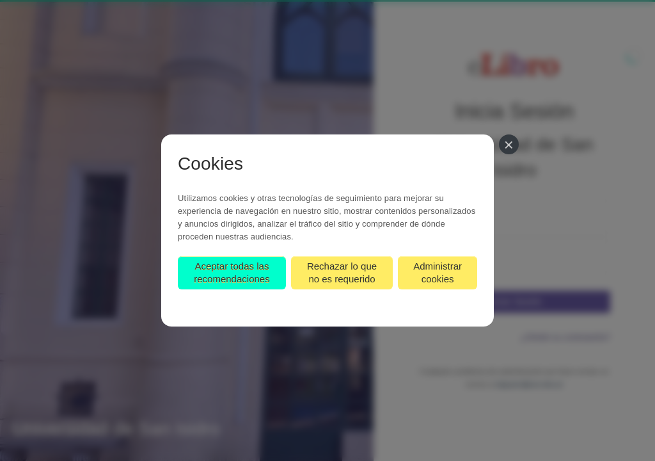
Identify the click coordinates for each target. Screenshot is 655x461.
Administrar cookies (437, 272)
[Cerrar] (509, 144)
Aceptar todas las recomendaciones (231, 272)
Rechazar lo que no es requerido (342, 272)
